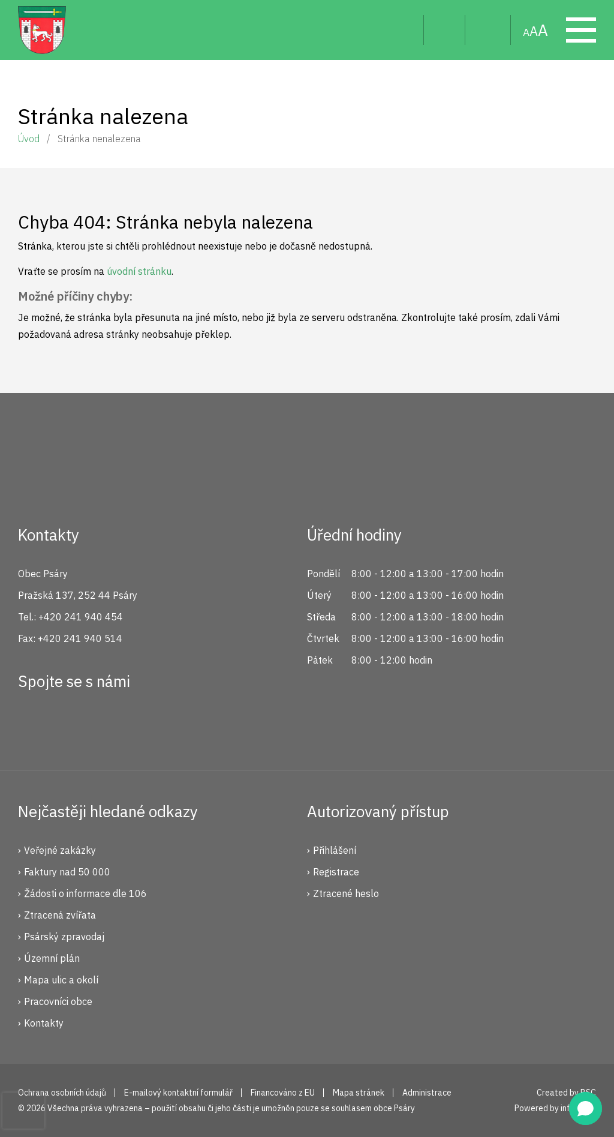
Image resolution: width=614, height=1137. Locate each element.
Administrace (427, 1092)
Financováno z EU (283, 1092)
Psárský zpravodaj (64, 937)
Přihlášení (334, 850)
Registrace (336, 872)
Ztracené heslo (346, 893)
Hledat (405, 30)
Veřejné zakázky (60, 850)
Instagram (73, 724)
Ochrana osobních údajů (62, 1092)
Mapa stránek (488, 30)
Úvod (29, 139)
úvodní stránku (139, 271)
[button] (585, 1108)
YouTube (114, 724)
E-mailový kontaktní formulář (178, 1092)
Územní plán (52, 958)
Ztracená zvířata (60, 915)
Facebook (33, 724)
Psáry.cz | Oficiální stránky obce (42, 30)
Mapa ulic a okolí (61, 980)
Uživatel (444, 30)
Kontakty (44, 1023)
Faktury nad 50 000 (67, 872)
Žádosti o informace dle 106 (85, 893)
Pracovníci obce (58, 1001)
